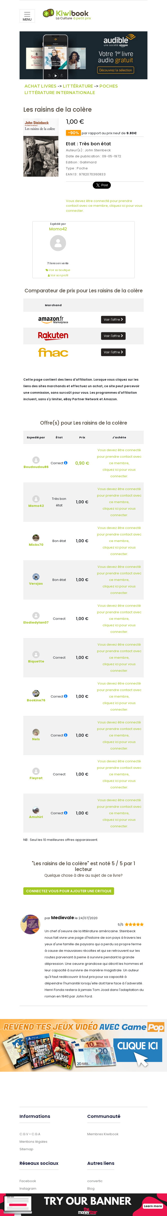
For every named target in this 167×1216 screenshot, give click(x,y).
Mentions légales (33, 1141)
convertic (95, 1181)
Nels (36, 739)
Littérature (78, 86)
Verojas (36, 583)
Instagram (28, 1188)
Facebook (28, 1181)
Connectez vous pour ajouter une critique (68, 891)
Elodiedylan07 (36, 622)
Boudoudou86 (36, 466)
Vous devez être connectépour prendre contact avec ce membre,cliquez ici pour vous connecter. (119, 463)
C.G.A (36, 1134)
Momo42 (58, 229)
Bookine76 (36, 700)
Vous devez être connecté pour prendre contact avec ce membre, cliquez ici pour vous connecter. (104, 205)
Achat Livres (41, 86)
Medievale (62, 918)
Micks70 (36, 544)
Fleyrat (36, 778)
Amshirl (36, 817)
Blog (91, 1188)
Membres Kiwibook (103, 1134)
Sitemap (26, 1149)
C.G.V (24, 1134)
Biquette (36, 661)
